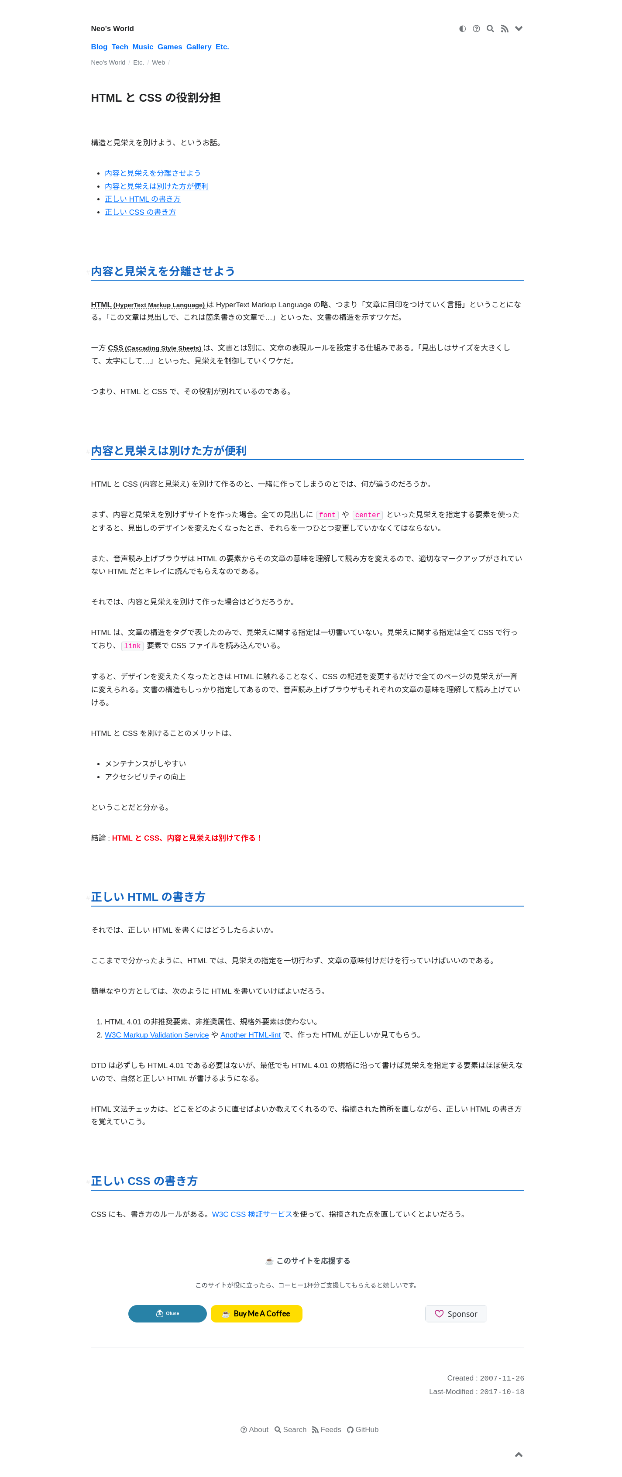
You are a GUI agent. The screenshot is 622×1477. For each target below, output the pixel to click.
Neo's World (112, 28)
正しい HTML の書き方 (143, 199)
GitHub (367, 1429)
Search (295, 1429)
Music (142, 47)
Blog (99, 47)
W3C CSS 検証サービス (252, 1214)
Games (170, 47)
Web (158, 62)
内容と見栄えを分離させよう (153, 173)
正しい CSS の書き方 (140, 212)
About (258, 1429)
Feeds (331, 1429)
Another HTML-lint (250, 1035)
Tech (120, 47)
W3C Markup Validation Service (157, 1035)
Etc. (222, 47)
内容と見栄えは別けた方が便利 (157, 186)
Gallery (199, 47)
